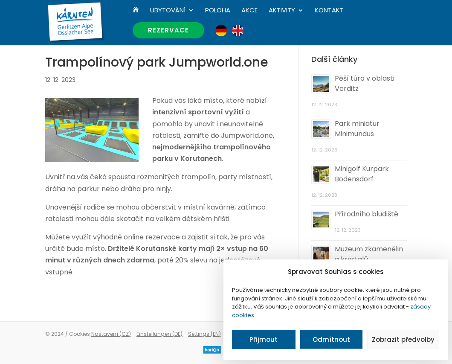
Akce (249, 11)
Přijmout (263, 339)
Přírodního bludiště (366, 214)
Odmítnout (331, 339)
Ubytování (167, 11)
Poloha (217, 11)
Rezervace (168, 30)
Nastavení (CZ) (111, 334)
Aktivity (282, 11)
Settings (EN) (204, 334)
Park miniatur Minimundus (357, 129)
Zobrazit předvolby (403, 339)
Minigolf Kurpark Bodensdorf (362, 174)
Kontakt (329, 11)
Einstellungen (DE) (159, 334)
